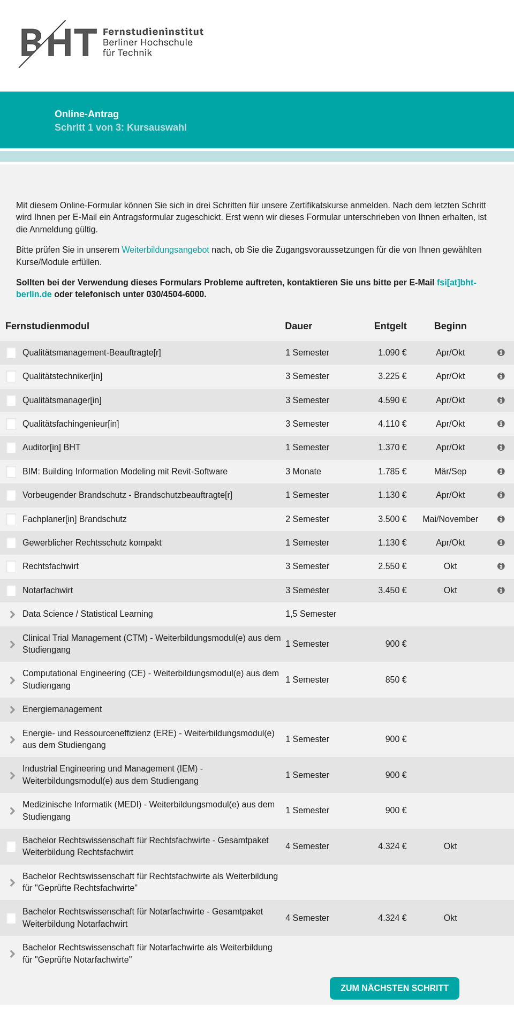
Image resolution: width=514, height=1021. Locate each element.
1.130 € (392, 495)
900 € (396, 643)
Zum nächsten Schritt (395, 988)
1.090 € (392, 352)
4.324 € (392, 846)
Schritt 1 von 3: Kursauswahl (121, 127)
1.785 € (392, 471)
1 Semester (307, 352)
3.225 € (392, 376)
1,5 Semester (310, 613)
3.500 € (392, 519)
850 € (396, 679)
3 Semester (307, 376)
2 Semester (307, 519)
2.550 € (392, 566)
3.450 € (392, 590)
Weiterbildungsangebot (165, 249)
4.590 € (392, 400)
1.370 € (392, 447)
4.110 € (392, 423)
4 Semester (307, 846)
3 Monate (303, 471)
